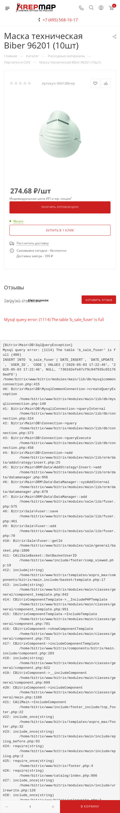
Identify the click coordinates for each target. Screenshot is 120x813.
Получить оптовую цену (60, 207)
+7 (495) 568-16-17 (60, 19)
